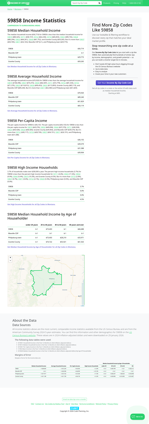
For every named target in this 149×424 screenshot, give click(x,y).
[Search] (99, 3)
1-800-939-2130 (135, 3)
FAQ (32, 404)
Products (106, 3)
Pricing (116, 3)
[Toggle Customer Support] (137, 417)
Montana (17, 9)
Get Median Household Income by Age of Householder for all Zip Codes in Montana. (41, 247)
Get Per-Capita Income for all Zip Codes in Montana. (28, 157)
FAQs (124, 3)
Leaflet (82, 305)
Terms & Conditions (86, 404)
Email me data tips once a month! (74, 399)
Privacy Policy (113, 404)
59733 (49, 37)
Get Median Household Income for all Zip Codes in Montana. (32, 66)
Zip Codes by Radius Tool (54, 404)
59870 (9, 37)
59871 (17, 42)
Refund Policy (101, 404)
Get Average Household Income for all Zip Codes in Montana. (32, 111)
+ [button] (10, 257)
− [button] (10, 260)
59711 (23, 37)
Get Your (114, 82)
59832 (17, 39)
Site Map (74, 404)
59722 (36, 37)
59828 (75, 37)
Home (9, 9)
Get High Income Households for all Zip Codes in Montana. (31, 204)
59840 (31, 39)
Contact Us (39, 404)
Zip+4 (68, 404)
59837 (82, 39)
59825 (62, 37)
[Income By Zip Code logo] (18, 3)
